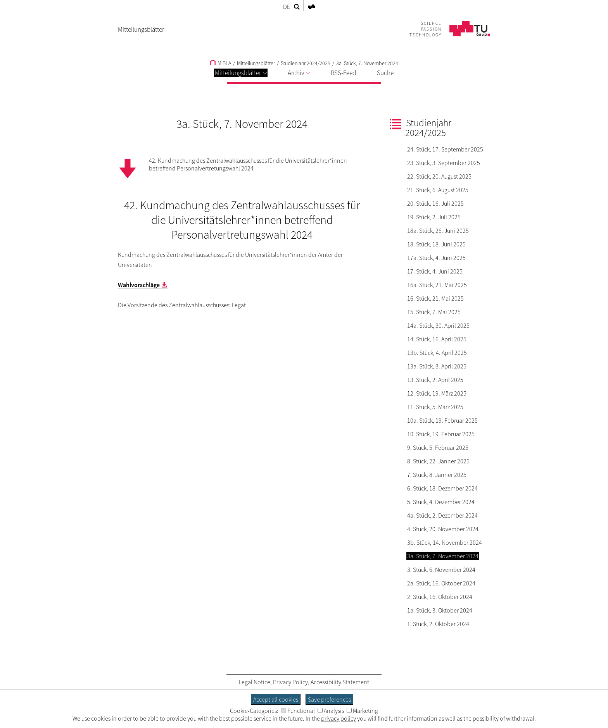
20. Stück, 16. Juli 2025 (435, 203)
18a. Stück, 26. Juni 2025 (438, 230)
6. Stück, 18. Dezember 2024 (442, 488)
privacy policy (338, 718)
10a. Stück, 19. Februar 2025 (442, 420)
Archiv (299, 73)
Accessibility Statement (340, 682)
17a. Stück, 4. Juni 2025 (436, 258)
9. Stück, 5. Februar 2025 (437, 447)
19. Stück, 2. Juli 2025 (434, 217)
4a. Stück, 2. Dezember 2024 (442, 515)
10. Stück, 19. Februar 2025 (441, 434)
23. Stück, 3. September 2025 (443, 163)
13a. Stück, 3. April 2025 (436, 366)
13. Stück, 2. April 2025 (435, 380)
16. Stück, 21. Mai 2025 (435, 298)
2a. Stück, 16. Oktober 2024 (441, 583)
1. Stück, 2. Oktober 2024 (438, 624)
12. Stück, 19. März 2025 (436, 393)
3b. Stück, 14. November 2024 (444, 542)
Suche (385, 73)
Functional (298, 710)
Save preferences (329, 699)
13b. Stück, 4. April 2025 (437, 352)
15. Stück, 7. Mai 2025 (434, 312)
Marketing (362, 710)
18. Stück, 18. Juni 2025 (436, 244)
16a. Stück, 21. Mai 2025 (437, 285)
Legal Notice (254, 682)
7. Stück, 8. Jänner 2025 (436, 474)
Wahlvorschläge (139, 285)
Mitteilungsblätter (241, 73)
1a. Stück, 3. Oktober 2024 (439, 610)
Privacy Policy (290, 682)
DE (286, 6)
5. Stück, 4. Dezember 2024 (441, 502)
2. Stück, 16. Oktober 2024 (439, 597)
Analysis (331, 710)
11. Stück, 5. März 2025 (435, 407)
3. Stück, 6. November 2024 (441, 569)
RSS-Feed (343, 73)
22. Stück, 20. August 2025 (439, 176)
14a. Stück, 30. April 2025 (438, 325)
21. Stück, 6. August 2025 (437, 190)
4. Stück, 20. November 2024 (442, 529)
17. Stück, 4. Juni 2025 (435, 271)
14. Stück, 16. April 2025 (436, 339)
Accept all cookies (275, 699)
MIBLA (220, 63)
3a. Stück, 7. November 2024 (367, 63)
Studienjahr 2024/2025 (305, 63)
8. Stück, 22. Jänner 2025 (438, 461)
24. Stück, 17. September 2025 (445, 149)
